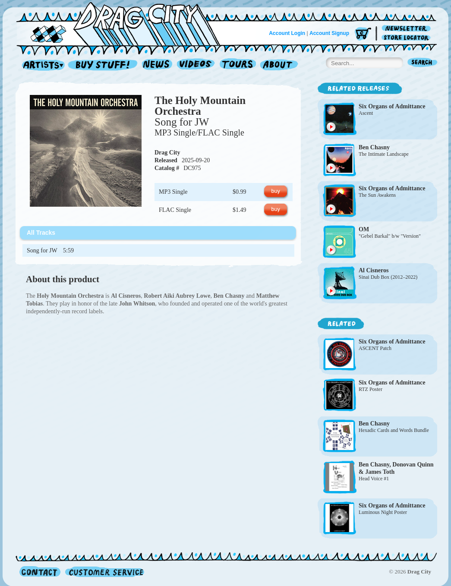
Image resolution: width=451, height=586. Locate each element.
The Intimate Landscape (384, 154)
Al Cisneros (373, 270)
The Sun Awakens (377, 195)
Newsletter (408, 28)
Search (422, 63)
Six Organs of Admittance (392, 106)
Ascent (366, 113)
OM (364, 229)
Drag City (167, 152)
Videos (196, 65)
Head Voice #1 (374, 479)
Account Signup (329, 33)
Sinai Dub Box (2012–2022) (388, 277)
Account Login (287, 33)
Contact (40, 571)
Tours (238, 65)
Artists (41, 65)
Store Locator (408, 37)
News (157, 65)
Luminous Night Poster (383, 512)
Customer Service (104, 571)
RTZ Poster (370, 389)
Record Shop (103, 65)
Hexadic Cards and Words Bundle (394, 430)
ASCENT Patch (375, 348)
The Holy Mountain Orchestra (200, 106)
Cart (363, 34)
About (279, 65)
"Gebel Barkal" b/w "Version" (390, 236)
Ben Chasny (374, 147)
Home (123, 23)
